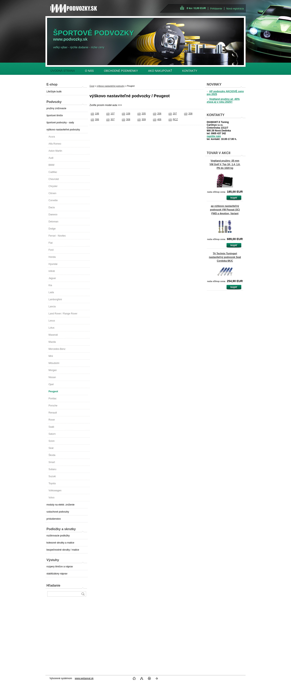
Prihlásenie (216, 8)
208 (190, 113)
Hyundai (52, 264)
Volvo (51, 497)
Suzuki (52, 476)
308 (128, 119)
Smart (51, 462)
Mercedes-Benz (56, 349)
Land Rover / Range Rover (62, 313)
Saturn (52, 433)
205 (144, 113)
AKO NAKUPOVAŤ (160, 70)
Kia (50, 285)
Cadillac (52, 172)
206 (159, 113)
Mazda (52, 341)
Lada (51, 292)
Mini (50, 356)
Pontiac (52, 398)
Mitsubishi (53, 363)
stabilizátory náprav (56, 573)
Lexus (51, 320)
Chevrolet (53, 179)
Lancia (52, 306)
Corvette (53, 200)
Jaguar (52, 278)
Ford (51, 249)
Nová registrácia (235, 8)
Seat (51, 448)
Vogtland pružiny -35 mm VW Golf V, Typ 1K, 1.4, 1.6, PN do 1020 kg (225, 164)
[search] (83, 593)
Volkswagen (54, 490)
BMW (51, 165)
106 (97, 113)
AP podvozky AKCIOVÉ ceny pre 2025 (225, 93)
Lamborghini (55, 299)
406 (159, 119)
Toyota (52, 483)
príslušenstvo (53, 518)
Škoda (51, 455)
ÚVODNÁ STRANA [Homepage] (63, 70)
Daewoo (52, 214)
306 (97, 119)
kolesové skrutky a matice (60, 542)
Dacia (51, 207)
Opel (51, 384)
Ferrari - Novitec (57, 235)
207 (175, 113)
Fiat (50, 242)
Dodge (52, 228)
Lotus (51, 327)
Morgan (52, 370)
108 (128, 113)
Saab (51, 426)
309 (144, 119)
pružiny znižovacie (56, 108)
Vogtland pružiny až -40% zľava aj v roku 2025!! (223, 100)
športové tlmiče (54, 115)
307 (113, 119)
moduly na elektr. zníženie (60, 504)
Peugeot (53, 391)
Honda (52, 257)
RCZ (175, 119)
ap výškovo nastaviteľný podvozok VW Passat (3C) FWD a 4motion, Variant (225, 210)
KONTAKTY (189, 70)
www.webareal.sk (84, 678)
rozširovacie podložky (58, 535)
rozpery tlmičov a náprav (59, 566)
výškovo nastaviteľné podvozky (63, 129)
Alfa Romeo (54, 143)
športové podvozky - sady (60, 122)
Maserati (53, 334)
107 (113, 113)
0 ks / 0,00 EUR (196, 8)
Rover (51, 419)
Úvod (92, 86)
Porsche (52, 405)
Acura (51, 136)
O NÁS (89, 70)
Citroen (52, 193)
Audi (50, 157)
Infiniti (51, 271)
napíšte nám (214, 136)
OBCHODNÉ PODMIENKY (121, 70)
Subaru (52, 469)
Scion (51, 441)
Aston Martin (55, 150)
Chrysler (53, 186)
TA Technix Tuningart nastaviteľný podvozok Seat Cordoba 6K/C (225, 257)
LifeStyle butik (54, 91)
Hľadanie (53, 585)
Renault (52, 412)
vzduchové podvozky (57, 511)
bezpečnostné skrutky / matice (62, 549)
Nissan (52, 377)
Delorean (53, 221)
